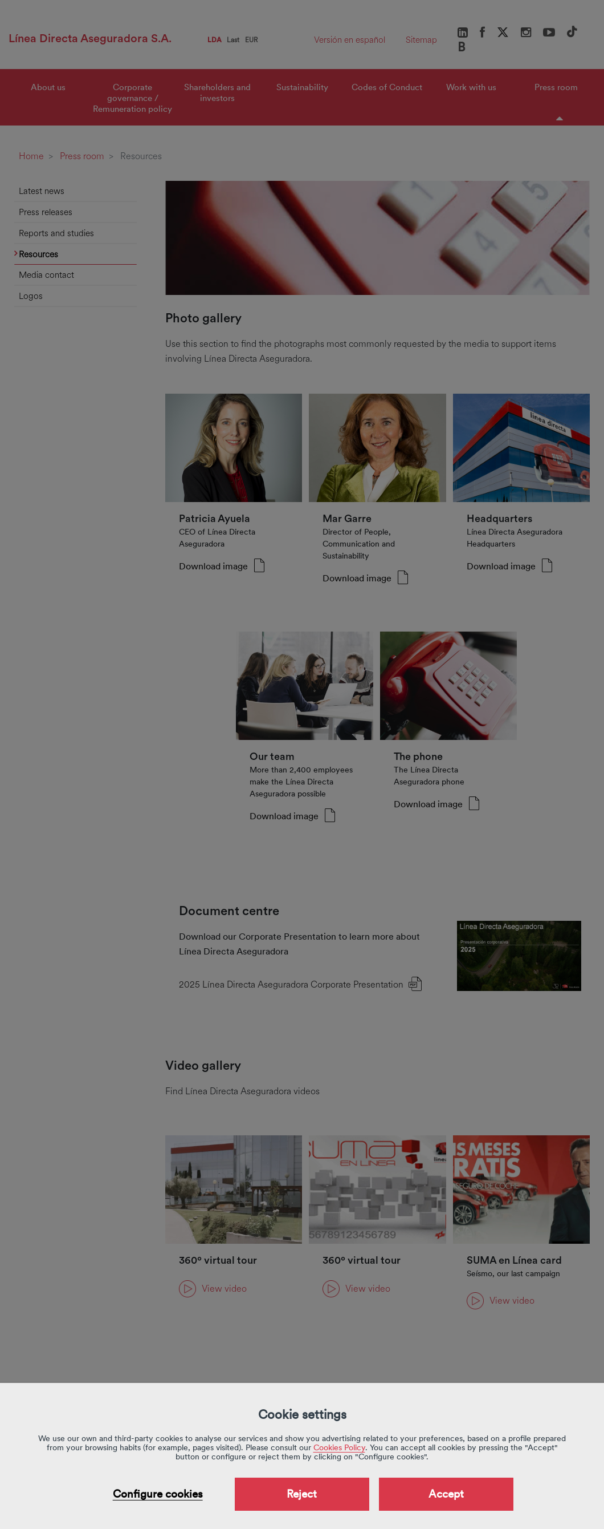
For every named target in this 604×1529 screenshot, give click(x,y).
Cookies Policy (339, 1447)
